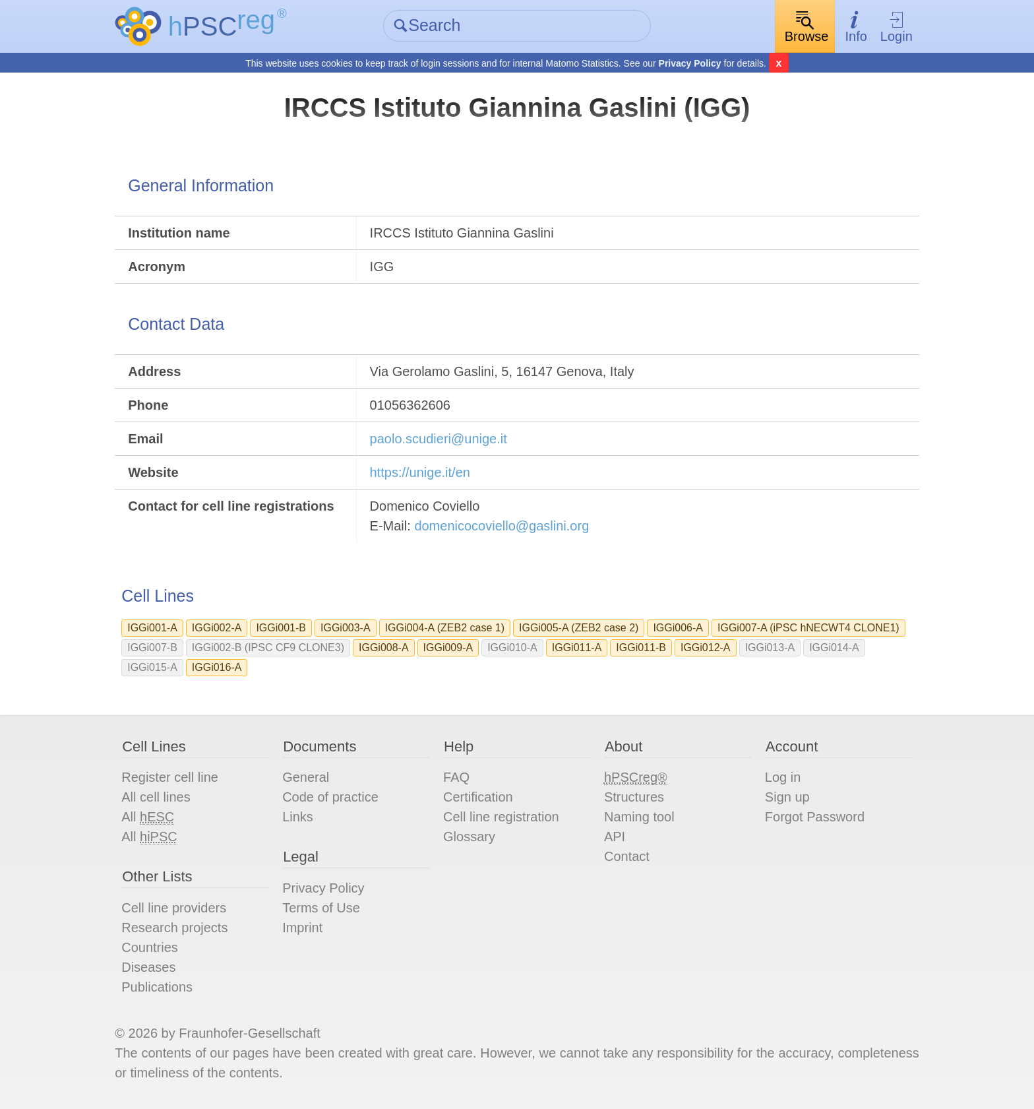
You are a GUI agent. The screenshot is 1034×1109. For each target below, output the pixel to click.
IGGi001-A (152, 627)
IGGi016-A (217, 667)
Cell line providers (173, 908)
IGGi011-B (641, 647)
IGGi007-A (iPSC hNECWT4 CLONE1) (808, 627)
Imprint (302, 927)
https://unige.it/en (420, 472)
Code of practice (330, 797)
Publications (157, 987)
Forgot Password (815, 816)
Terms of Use (321, 908)
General (305, 777)
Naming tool (639, 816)
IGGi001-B (281, 627)
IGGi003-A (345, 627)
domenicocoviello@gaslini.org (501, 526)
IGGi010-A (512, 647)
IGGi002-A (217, 627)
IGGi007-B (152, 647)
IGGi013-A (770, 647)
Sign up (787, 797)
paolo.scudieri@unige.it (438, 438)
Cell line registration (501, 816)
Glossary (469, 836)
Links (297, 816)
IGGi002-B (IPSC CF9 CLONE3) (268, 647)
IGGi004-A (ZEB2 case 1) (444, 627)
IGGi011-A (577, 647)
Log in (783, 777)
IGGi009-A (448, 647)
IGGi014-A (834, 647)
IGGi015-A (152, 667)
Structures (634, 797)
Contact (627, 856)
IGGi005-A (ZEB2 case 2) (578, 627)
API (614, 836)
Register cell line (169, 777)
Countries (149, 947)
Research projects (174, 927)
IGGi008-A (384, 647)
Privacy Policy (690, 63)
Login (896, 27)
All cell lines (155, 797)
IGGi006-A (678, 627)
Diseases (148, 967)
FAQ (456, 777)
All (147, 817)
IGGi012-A (706, 647)
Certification (478, 797)
